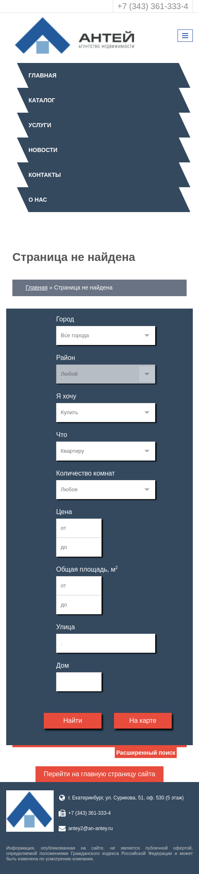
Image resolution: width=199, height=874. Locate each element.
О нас (37, 199)
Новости (42, 150)
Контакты (44, 174)
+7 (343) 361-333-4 (152, 6)
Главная (42, 75)
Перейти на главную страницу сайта (99, 773)
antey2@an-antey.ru (90, 828)
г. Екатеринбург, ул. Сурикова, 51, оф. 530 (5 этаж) (126, 798)
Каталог (41, 100)
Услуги (39, 125)
